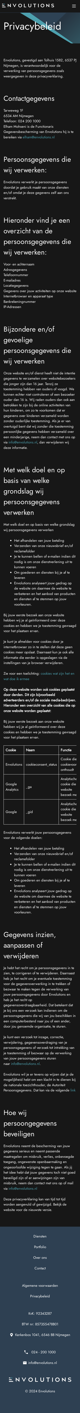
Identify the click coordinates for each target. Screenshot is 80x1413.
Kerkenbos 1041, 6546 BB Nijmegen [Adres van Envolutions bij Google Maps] (42, 1334)
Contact (40, 1268)
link (72, 1090)
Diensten (40, 1236)
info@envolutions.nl (23, 442)
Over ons (40, 1257)
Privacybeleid (40, 1296)
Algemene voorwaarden (40, 1285)
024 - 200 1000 (43, 1352)
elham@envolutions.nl (39, 137)
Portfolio (40, 1246)
